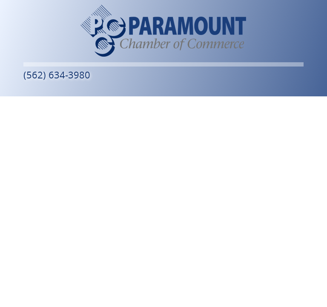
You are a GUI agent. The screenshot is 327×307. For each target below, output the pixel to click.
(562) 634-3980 (56, 75)
